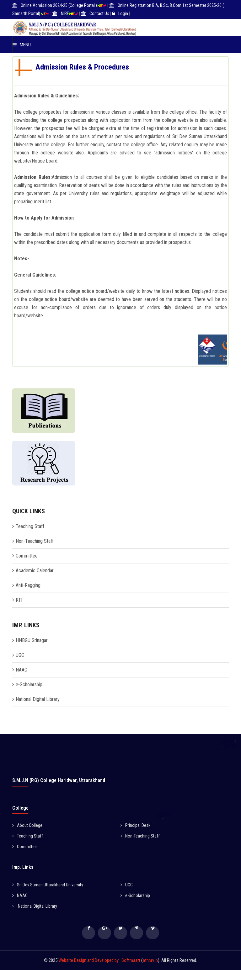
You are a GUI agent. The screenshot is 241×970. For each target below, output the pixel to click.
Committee (27, 556)
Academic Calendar (35, 570)
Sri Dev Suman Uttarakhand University (47, 884)
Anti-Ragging (28, 585)
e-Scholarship (29, 684)
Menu (22, 45)
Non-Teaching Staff (35, 541)
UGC (20, 655)
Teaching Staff (30, 526)
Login (123, 13)
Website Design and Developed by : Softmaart (99, 960)
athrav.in (150, 960)
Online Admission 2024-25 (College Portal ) (59, 5)
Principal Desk (135, 825)
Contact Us (99, 13)
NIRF (65, 13)
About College (27, 825)
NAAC (21, 670)
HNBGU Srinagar (32, 640)
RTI (19, 600)
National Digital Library (38, 699)
